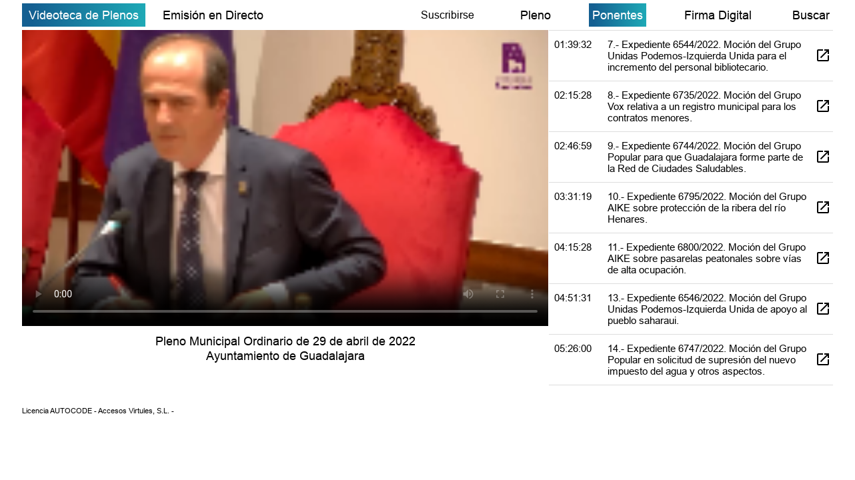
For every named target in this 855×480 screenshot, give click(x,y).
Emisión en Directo (213, 15)
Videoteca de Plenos (84, 15)
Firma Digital (718, 15)
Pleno (535, 15)
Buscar (811, 15)
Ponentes (617, 15)
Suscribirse (447, 15)
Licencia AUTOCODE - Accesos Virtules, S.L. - (98, 410)
